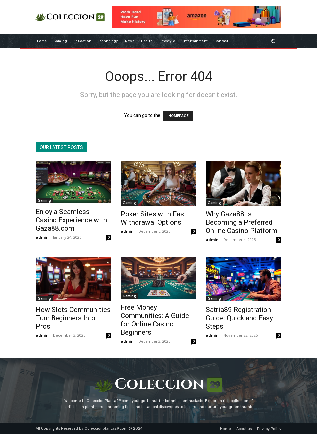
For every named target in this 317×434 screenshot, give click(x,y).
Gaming (44, 200)
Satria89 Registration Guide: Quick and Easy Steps (239, 318)
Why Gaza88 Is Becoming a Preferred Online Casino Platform (241, 222)
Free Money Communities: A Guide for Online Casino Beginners (155, 319)
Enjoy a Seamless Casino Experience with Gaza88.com (71, 220)
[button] (273, 40)
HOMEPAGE (178, 116)
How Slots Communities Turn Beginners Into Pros (73, 318)
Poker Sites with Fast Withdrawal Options (153, 218)
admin (42, 237)
